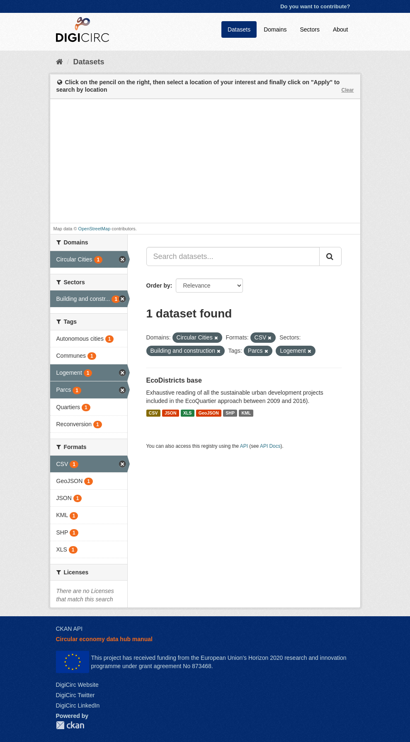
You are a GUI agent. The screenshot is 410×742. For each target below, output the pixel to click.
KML (246, 412)
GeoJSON (209, 412)
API (244, 446)
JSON (171, 412)
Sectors (309, 29)
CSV (153, 412)
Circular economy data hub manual (104, 639)
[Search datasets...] (233, 256)
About (340, 29)
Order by (158, 285)
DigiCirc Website (77, 684)
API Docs (270, 446)
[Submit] (330, 256)
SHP (230, 412)
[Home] (59, 62)
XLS (187, 412)
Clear (347, 90)
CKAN (70, 725)
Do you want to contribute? (315, 6)
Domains (275, 29)
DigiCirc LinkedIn (78, 705)
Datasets (239, 29)
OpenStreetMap (94, 228)
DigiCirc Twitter (75, 695)
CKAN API (69, 628)
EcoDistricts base (174, 380)
